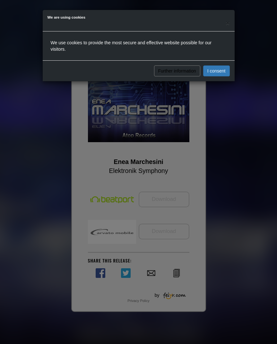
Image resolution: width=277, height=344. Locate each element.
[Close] (227, 23)
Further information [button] (177, 70)
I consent (216, 70)
